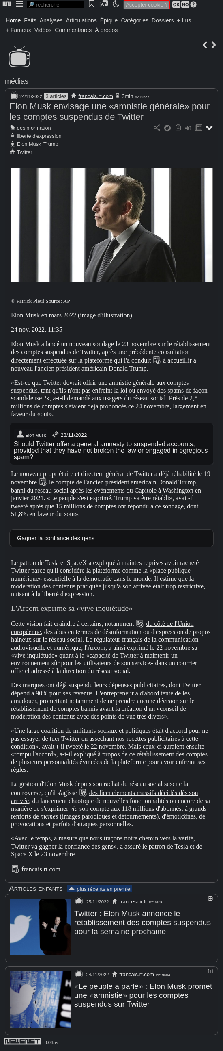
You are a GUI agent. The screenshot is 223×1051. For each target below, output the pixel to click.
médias (16, 81)
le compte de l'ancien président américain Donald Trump (122, 482)
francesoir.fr (133, 902)
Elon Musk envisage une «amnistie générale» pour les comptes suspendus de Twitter (109, 111)
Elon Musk (29, 144)
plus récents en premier (99, 889)
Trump (50, 144)
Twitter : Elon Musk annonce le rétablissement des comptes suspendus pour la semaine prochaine (142, 922)
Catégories (134, 20)
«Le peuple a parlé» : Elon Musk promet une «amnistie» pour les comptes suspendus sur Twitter (143, 995)
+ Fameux (18, 30)
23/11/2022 (69, 434)
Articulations (81, 20)
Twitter (24, 152)
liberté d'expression (39, 136)
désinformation (34, 128)
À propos (106, 30)
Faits (30, 20)
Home (13, 20)
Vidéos (43, 30)
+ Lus (184, 20)
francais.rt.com (96, 96)
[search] (55, 5)
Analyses (51, 20)
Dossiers (163, 20)
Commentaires (73, 30)
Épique (109, 20)
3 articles (55, 96)
